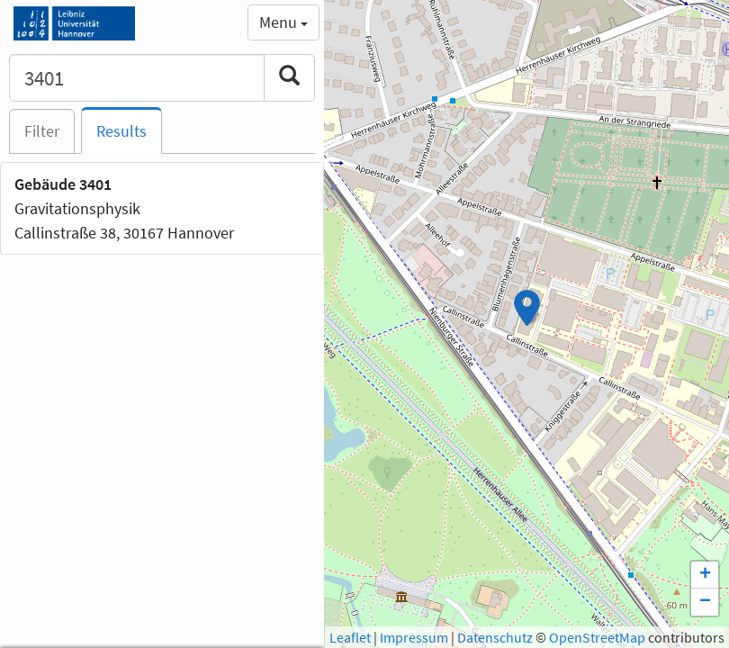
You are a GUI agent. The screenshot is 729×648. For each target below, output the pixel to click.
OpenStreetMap (597, 637)
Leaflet (350, 637)
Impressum (414, 637)
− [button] (705, 602)
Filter (41, 131)
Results (121, 131)
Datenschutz (495, 637)
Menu (283, 22)
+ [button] (705, 575)
